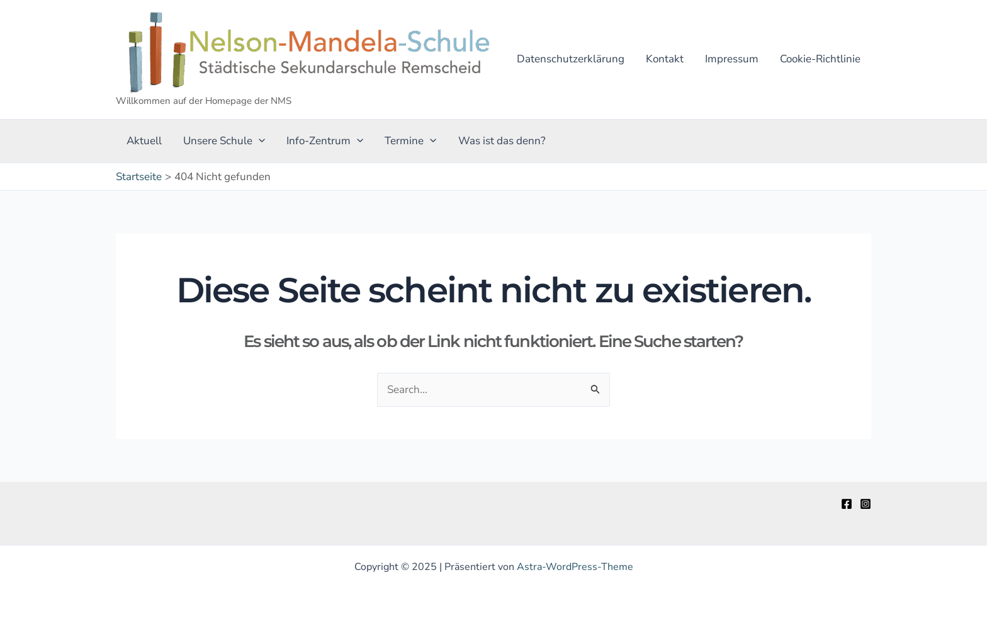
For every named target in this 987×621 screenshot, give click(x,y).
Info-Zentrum (324, 141)
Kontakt (665, 59)
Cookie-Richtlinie (820, 59)
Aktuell (144, 141)
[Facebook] (846, 504)
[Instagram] (865, 504)
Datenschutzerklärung (570, 59)
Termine (410, 141)
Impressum (732, 59)
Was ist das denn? (502, 141)
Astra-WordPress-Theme (575, 567)
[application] (258, 141)
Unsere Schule (224, 141)
